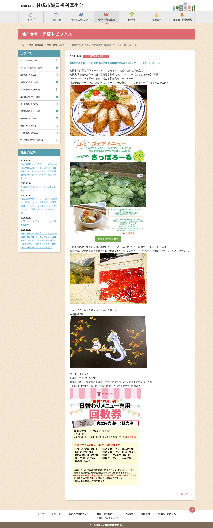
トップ (22, 45)
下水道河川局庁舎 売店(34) (32, 140)
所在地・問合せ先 (167, 514)
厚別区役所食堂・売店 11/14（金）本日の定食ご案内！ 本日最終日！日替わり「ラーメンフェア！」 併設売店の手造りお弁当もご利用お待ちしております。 (39, 171)
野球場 (129, 514)
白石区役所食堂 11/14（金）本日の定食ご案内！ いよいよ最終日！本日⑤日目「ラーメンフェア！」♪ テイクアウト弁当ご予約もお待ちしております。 (39, 206)
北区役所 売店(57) (28, 75)
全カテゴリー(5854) (29, 60)
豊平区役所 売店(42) (29, 104)
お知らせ (56, 514)
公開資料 (145, 514)
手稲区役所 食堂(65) (29, 133)
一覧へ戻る (184, 494)
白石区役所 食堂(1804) (30, 89)
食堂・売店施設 (36, 45)
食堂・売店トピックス (57, 45)
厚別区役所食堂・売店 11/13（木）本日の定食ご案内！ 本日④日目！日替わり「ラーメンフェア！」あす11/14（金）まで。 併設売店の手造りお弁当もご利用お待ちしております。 (39, 240)
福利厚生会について (79, 514)
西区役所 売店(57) (28, 126)
